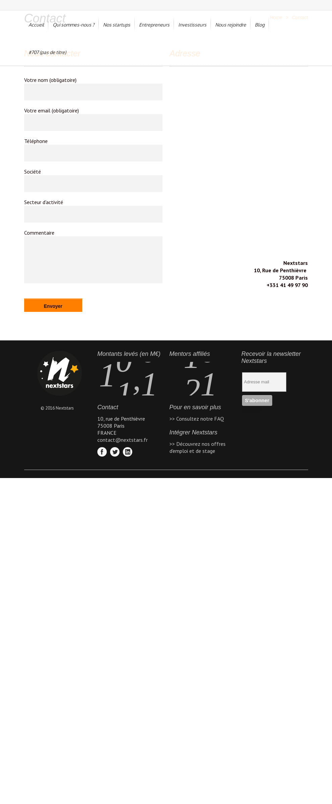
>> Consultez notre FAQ (197, 418)
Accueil (36, 25)
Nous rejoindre (230, 25)
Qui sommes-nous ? (73, 25)
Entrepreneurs (154, 25)
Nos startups (116, 25)
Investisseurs (192, 25)
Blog (260, 25)
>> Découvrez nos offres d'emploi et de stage (198, 447)
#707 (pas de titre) (47, 52)
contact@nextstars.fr (122, 439)
